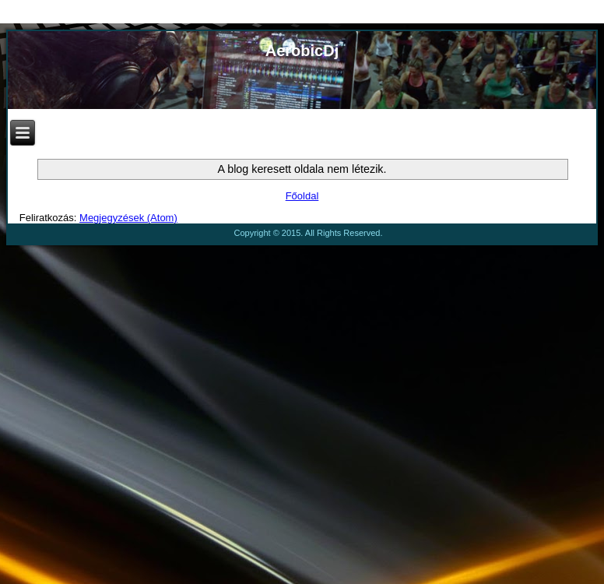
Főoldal (302, 196)
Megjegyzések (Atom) (128, 217)
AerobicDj (302, 50)
